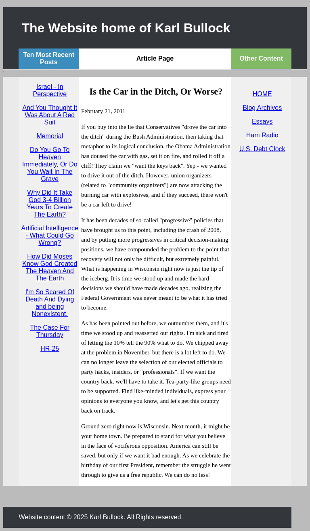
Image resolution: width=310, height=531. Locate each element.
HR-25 (49, 348)
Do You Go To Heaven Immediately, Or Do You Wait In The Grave (50, 164)
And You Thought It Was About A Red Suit (49, 115)
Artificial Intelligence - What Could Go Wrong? (49, 235)
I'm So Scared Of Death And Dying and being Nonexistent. (49, 303)
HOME (262, 94)
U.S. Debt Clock (262, 148)
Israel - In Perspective (50, 90)
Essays (262, 121)
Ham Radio (262, 135)
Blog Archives (262, 107)
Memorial (49, 136)
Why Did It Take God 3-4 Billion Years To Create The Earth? (50, 203)
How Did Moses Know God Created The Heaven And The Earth (49, 267)
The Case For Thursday (49, 331)
